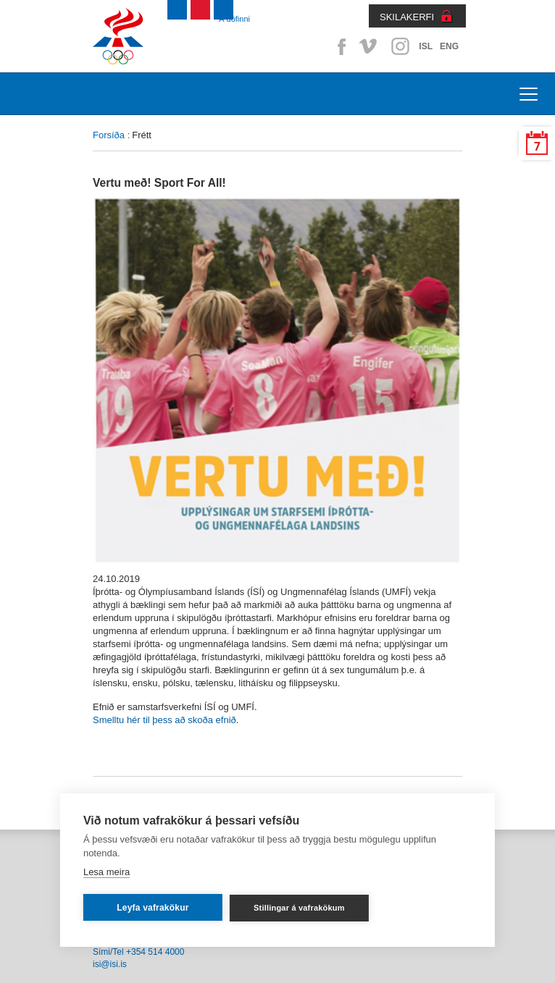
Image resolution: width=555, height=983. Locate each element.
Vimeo (369, 46)
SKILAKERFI (407, 17)
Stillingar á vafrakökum (299, 907)
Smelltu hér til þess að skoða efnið (164, 719)
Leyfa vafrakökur (152, 908)
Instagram (400, 46)
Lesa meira (106, 871)
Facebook (339, 46)
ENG (449, 46)
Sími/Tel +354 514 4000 (138, 952)
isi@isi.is (110, 964)
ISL (426, 46)
